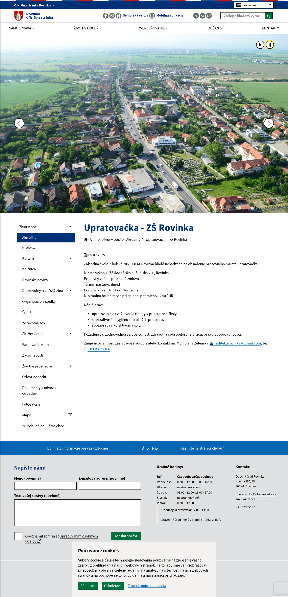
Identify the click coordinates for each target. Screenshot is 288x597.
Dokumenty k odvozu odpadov (39, 390)
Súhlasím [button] (87, 585)
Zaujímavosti (32, 355)
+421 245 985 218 (247, 499)
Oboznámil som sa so (61, 539)
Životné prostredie (37, 366)
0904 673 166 (100, 349)
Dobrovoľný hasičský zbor (43, 290)
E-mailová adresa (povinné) (102, 478)
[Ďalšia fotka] (269, 123)
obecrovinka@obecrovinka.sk (256, 494)
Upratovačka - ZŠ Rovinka (166, 239)
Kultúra (28, 258)
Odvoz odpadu (34, 376)
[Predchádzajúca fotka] (19, 123)
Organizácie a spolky (39, 301)
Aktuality (29, 237)
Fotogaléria (31, 404)
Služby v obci (32, 333)
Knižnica (29, 268)
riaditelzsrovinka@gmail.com (237, 343)
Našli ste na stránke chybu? (202, 448)
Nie (155, 448)
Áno (146, 448)
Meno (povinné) (27, 478)
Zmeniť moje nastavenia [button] (147, 586)
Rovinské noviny (35, 279)
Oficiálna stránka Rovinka (34, 5)
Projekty (28, 247)
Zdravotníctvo (33, 322)
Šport (26, 312)
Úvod (90, 239)
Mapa (47, 414)
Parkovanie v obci (36, 344)
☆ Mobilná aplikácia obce (43, 425)
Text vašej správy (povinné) (37, 495)
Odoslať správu (126, 535)
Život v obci (28, 226)
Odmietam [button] (112, 585)
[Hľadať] (269, 15)
